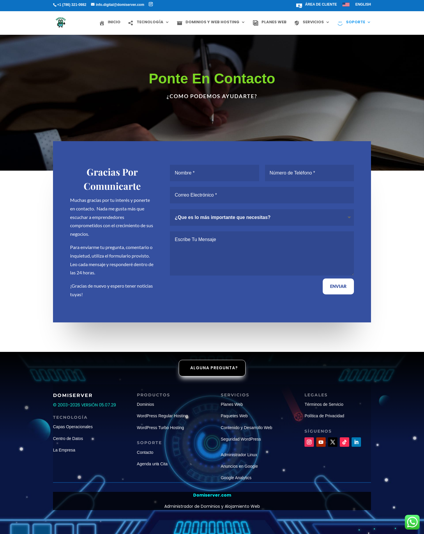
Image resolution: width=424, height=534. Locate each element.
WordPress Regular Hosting (162, 415)
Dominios (145, 404)
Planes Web (232, 404)
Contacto (145, 452)
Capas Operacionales (73, 426)
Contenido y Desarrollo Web (246, 427)
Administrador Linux (239, 454)
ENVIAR (338, 286)
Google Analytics (236, 477)
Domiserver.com (212, 495)
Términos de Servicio (323, 404)
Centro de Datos (68, 438)
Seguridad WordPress (241, 439)
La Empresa (64, 450)
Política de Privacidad (324, 415)
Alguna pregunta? (214, 368)
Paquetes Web (234, 415)
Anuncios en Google (239, 466)
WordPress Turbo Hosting (160, 427)
